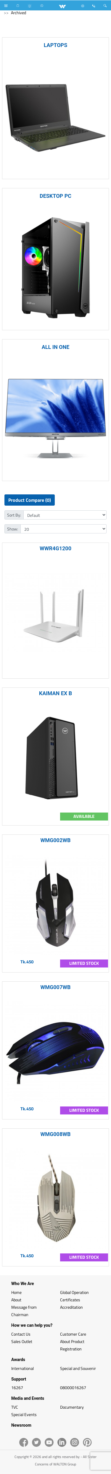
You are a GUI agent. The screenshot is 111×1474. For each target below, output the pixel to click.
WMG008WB (56, 1134)
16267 (17, 1387)
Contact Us (20, 1334)
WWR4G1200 (55, 548)
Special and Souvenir (78, 1368)
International (22, 1368)
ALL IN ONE (56, 347)
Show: (12, 529)
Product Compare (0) (29, 500)
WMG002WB (56, 840)
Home (16, 1292)
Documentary (72, 1407)
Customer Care (73, 1334)
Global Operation (74, 1292)
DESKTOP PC (55, 196)
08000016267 (73, 1387)
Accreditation (71, 1307)
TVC (14, 1407)
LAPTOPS (55, 45)
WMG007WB (56, 987)
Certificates (70, 1300)
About (16, 1300)
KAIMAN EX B (55, 693)
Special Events (24, 1414)
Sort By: (14, 515)
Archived (18, 12)
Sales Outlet (21, 1341)
